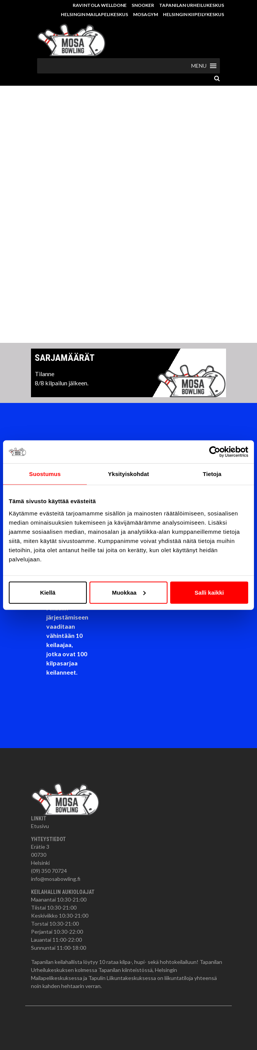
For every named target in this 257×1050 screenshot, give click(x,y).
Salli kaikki (209, 592)
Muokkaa (129, 592)
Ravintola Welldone (100, 5)
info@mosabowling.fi (55, 879)
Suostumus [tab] (45, 474)
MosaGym (145, 14)
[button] (199, 65)
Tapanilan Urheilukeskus (191, 5)
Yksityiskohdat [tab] (128, 474)
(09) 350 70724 (49, 870)
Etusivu (40, 826)
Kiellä (47, 592)
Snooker (143, 5)
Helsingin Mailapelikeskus (94, 14)
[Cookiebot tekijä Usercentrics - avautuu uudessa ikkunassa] (214, 452)
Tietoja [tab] (212, 474)
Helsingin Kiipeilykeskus (193, 14)
